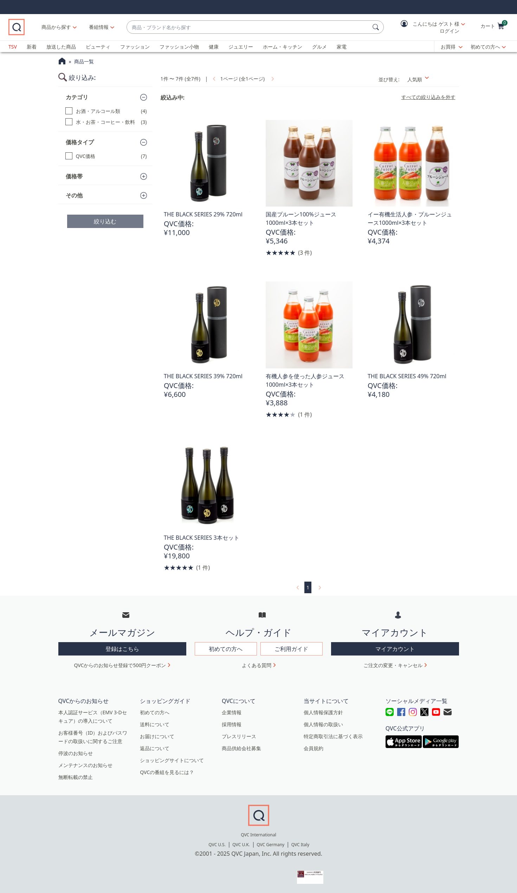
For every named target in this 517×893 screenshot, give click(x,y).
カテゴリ (77, 97)
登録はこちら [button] (122, 649)
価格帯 (74, 176)
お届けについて (157, 736)
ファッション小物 (179, 46)
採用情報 (231, 724)
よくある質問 (256, 665)
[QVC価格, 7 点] (106, 156)
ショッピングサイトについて (172, 760)
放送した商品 (61, 46)
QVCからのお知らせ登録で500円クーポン (120, 665)
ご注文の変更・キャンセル (392, 665)
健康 (214, 46)
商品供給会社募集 (241, 748)
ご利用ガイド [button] (291, 649)
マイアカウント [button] (395, 649)
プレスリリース (239, 736)
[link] (213, 78)
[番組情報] (117, 27)
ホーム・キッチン (282, 46)
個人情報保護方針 (323, 712)
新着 (32, 46)
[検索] (376, 27)
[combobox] (257, 27)
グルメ (319, 46)
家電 (342, 46)
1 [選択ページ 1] (307, 587)
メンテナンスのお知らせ (85, 765)
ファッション (135, 46)
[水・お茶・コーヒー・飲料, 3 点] (106, 122)
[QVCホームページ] (62, 62)
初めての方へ (485, 46)
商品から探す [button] (75, 27)
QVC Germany (270, 845)
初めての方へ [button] (226, 649)
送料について (154, 724)
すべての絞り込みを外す (428, 97)
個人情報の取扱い (323, 724)
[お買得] (451, 47)
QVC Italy (300, 845)
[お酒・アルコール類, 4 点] (106, 111)
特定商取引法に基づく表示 (333, 736)
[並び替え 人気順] (431, 79)
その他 (74, 195)
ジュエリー (240, 46)
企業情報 (231, 712)
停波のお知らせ (75, 753)
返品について (154, 748)
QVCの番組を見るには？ (167, 772)
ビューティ (98, 46)
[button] (427, 27)
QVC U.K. (241, 845)
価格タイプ (80, 142)
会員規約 (313, 748)
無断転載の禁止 (75, 777)
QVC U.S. (217, 845)
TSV (12, 46)
